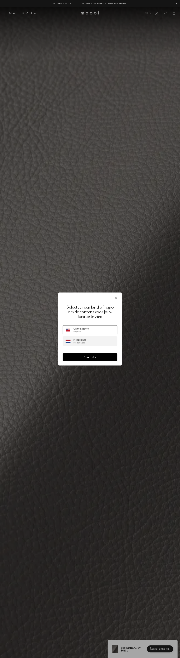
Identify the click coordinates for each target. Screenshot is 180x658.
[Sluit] (116, 298)
